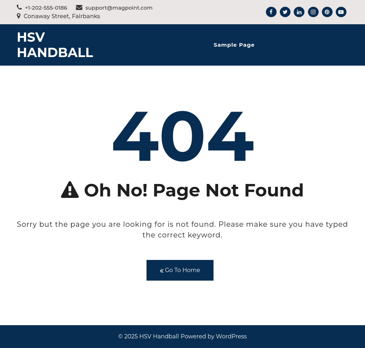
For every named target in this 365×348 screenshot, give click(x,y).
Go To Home (180, 270)
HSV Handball (55, 44)
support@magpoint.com (114, 7)
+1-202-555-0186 (42, 7)
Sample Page (234, 44)
